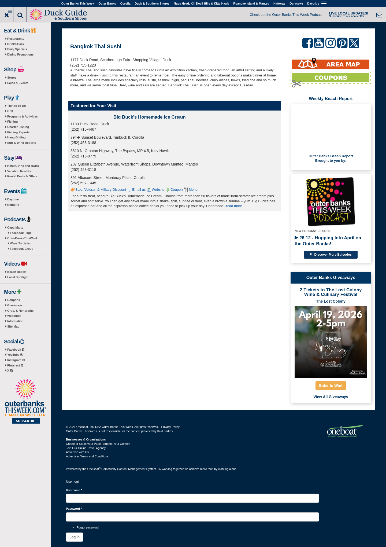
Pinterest (15, 365)
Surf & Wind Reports (21, 142)
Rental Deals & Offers (22, 176)
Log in (74, 537)
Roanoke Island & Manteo (251, 3)
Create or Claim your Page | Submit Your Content (98, 443)
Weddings (14, 315)
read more (234, 206)
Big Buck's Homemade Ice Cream (149, 117)
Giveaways (15, 305)
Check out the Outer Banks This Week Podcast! (287, 15)
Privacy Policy (170, 426)
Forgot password (88, 527)
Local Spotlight (17, 277)
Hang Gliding (16, 137)
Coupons (13, 300)
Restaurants (15, 38)
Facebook (15, 349)
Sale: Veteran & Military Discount (100, 190)
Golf (10, 111)
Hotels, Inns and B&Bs (23, 165)
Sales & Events (17, 83)
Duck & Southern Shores (152, 3)
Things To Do (16, 105)
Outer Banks (107, 3)
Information (15, 321)
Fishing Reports (18, 132)
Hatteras (279, 3)
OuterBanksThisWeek (22, 238)
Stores (11, 77)
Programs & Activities (22, 116)
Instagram (16, 360)
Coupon (176, 190)
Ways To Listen (20, 243)
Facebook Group (21, 248)
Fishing (12, 121)
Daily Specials (17, 49)
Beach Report (17, 271)
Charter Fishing (18, 127)
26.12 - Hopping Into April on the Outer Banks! (328, 240)
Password (74, 508)
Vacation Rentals (19, 171)
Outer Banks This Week (77, 3)
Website (158, 190)
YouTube (15, 354)
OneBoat (94, 469)
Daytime (13, 199)
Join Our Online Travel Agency (86, 448)
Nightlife (13, 204)
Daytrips (313, 3)
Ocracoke (296, 3)
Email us (139, 190)
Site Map (13, 326)
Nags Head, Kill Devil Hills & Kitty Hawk (201, 3)
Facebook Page (21, 232)
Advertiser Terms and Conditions (87, 456)
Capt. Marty (15, 227)
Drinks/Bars (15, 44)
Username (74, 490)
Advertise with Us (77, 452)
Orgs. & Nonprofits (20, 310)
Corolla (125, 3)
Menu (193, 190)
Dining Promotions (20, 54)
